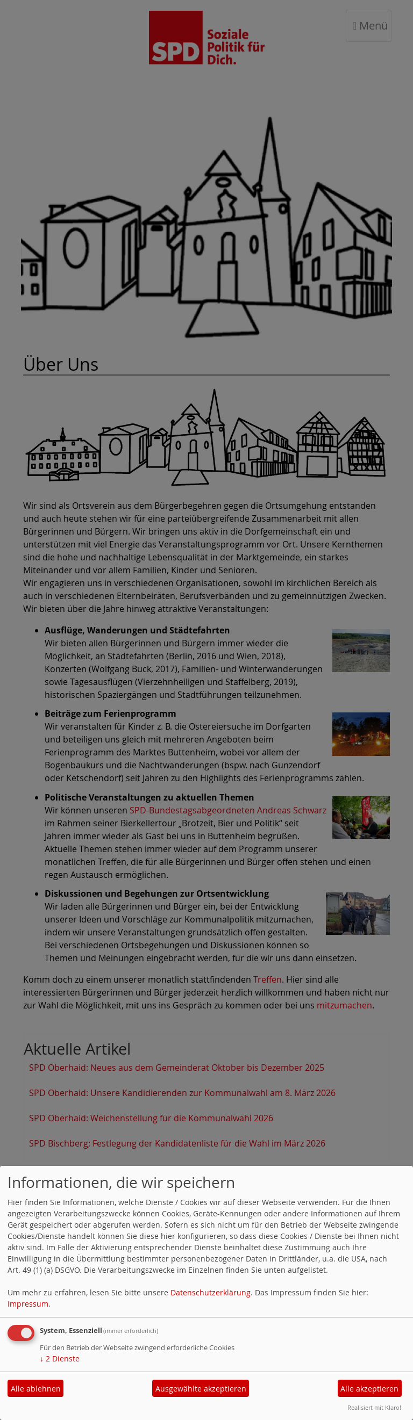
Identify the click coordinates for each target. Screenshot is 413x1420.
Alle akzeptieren (369, 1388)
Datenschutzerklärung (210, 1292)
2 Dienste (60, 1358)
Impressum (28, 1304)
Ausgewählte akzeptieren (200, 1388)
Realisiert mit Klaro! (374, 1407)
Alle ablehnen (36, 1388)
